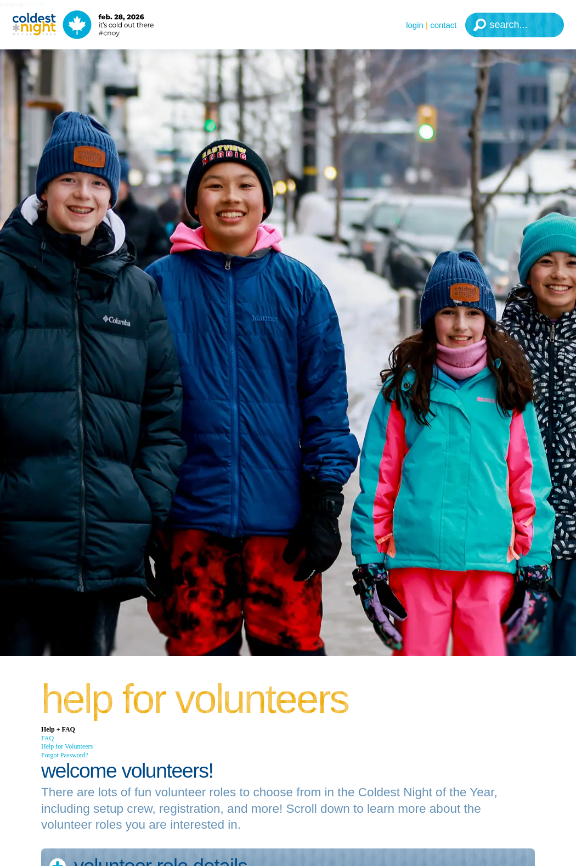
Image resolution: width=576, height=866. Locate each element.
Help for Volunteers (67, 746)
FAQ (47, 738)
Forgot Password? (64, 755)
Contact (443, 25)
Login (414, 25)
